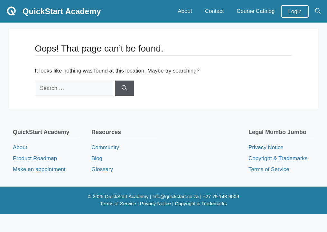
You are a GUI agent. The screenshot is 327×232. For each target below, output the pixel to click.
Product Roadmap (35, 158)
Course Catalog (256, 11)
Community (105, 147)
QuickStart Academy (62, 11)
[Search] (124, 88)
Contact (214, 11)
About (185, 11)
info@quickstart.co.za (176, 196)
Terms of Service (268, 169)
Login (295, 11)
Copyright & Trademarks (277, 158)
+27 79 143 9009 (221, 196)
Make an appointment (39, 169)
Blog (96, 158)
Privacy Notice (266, 147)
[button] (318, 11)
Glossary (102, 169)
